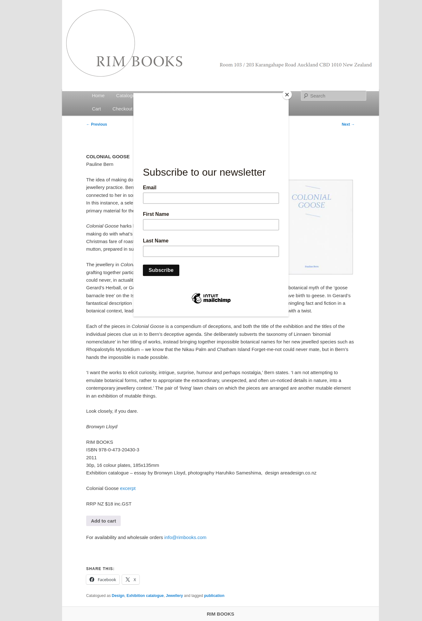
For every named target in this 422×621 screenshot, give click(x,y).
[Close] (287, 94)
